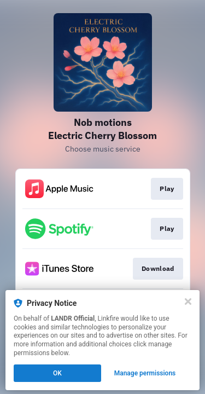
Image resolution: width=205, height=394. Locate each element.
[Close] (188, 301)
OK (57, 373)
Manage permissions (145, 373)
